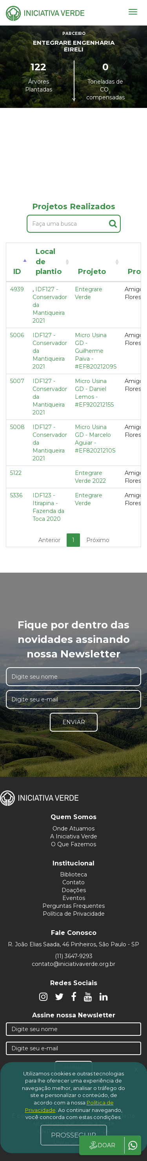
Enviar (73, 722)
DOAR (101, 1145)
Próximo (97, 540)
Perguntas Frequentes (73, 905)
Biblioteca (73, 874)
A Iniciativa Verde (73, 836)
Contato (73, 882)
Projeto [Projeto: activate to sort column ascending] (92, 271)
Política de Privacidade (74, 913)
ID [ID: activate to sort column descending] (17, 271)
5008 (17, 427)
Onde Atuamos (73, 828)
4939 (17, 289)
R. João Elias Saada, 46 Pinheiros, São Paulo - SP (73, 944)
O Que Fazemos (73, 844)
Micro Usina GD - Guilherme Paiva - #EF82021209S (96, 351)
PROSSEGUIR (73, 1135)
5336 (16, 495)
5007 (17, 381)
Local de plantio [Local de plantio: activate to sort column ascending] (49, 261)
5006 (17, 335)
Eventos (73, 898)
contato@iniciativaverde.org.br (73, 964)
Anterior (49, 540)
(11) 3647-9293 (74, 956)
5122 (16, 472)
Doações (74, 890)
